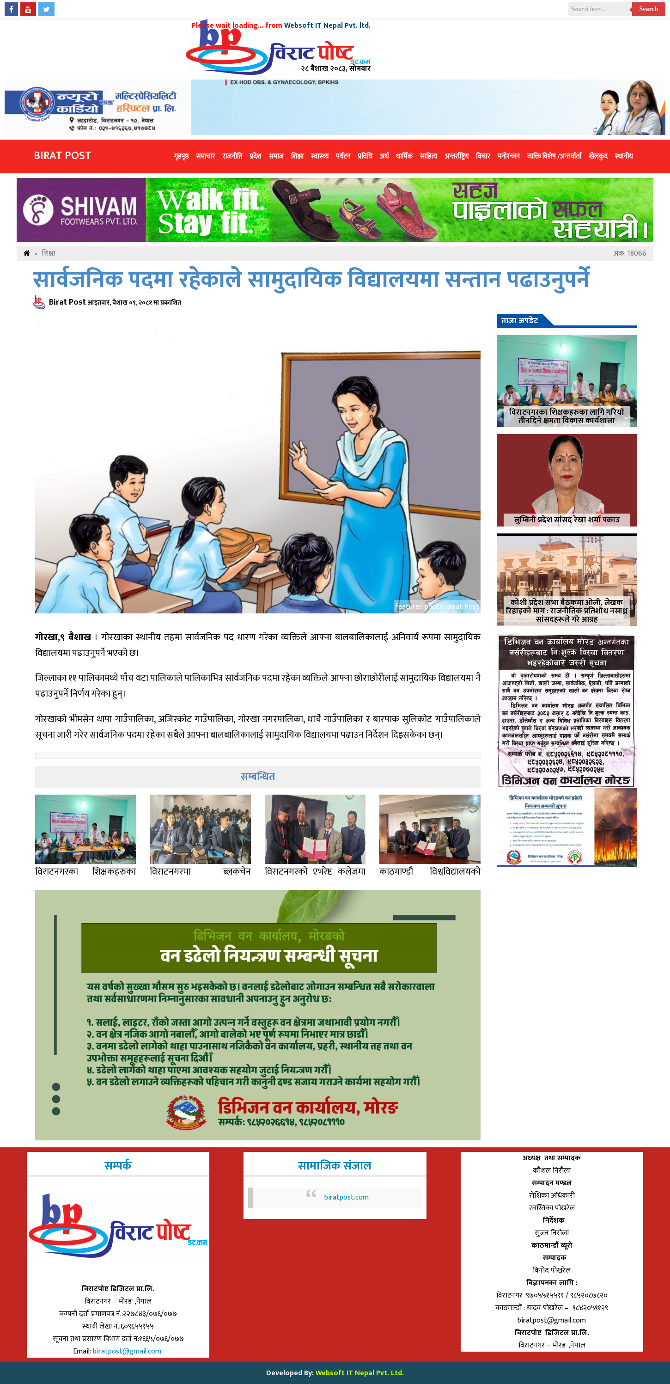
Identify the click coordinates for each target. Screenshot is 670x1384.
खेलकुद (598, 156)
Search (649, 9)
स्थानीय (624, 156)
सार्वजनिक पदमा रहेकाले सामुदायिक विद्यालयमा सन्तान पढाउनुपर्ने (311, 280)
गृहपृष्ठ (181, 156)
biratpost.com (346, 1197)
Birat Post (62, 156)
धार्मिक (404, 156)
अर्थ (384, 156)
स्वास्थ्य (320, 156)
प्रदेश (255, 156)
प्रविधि (365, 156)
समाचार (205, 156)
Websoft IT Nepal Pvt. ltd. (327, 25)
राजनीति (232, 156)
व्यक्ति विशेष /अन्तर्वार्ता (554, 156)
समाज (276, 156)
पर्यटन (343, 156)
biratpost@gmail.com (128, 1351)
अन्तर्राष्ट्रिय (457, 156)
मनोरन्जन (509, 156)
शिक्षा (297, 156)
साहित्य (428, 156)
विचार (483, 156)
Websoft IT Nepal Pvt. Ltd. (360, 1373)
